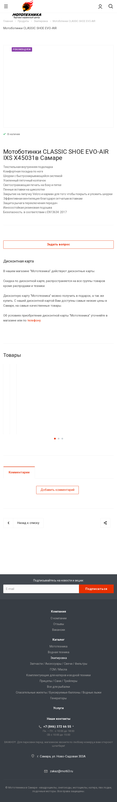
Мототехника (58, 646)
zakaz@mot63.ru (61, 771)
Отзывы (58, 624)
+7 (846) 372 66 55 (57, 726)
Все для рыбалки (58, 686)
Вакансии (58, 629)
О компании (59, 618)
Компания (58, 611)
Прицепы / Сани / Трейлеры (58, 681)
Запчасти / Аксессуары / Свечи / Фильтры (58, 663)
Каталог (58, 639)
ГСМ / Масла (58, 669)
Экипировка (58, 658)
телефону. (34, 320)
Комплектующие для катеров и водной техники (58, 675)
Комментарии (19, 472)
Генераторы (58, 698)
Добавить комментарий (57, 490)
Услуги (58, 708)
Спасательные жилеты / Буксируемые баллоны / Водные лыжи (58, 692)
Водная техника (58, 652)
